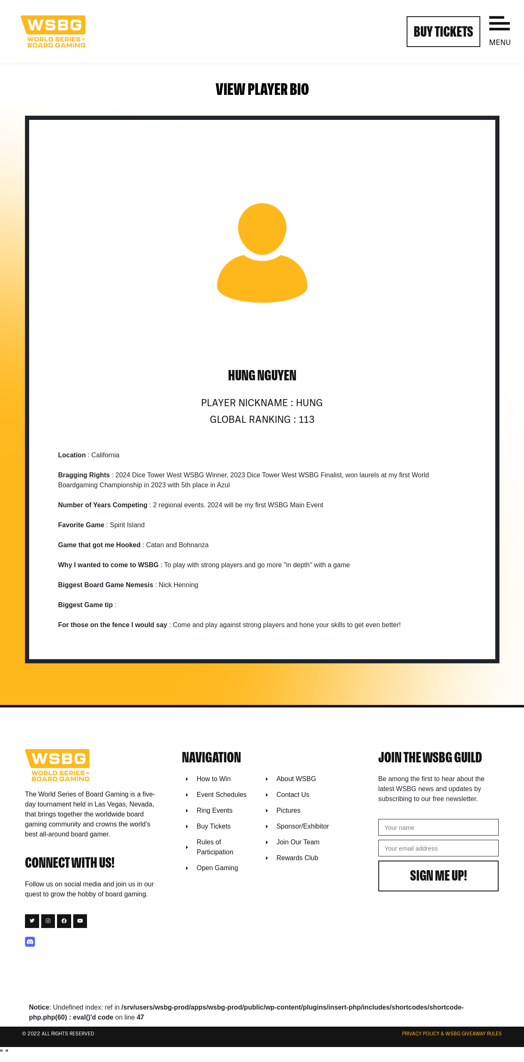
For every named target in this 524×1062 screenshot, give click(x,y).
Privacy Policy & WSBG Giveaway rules (452, 1034)
